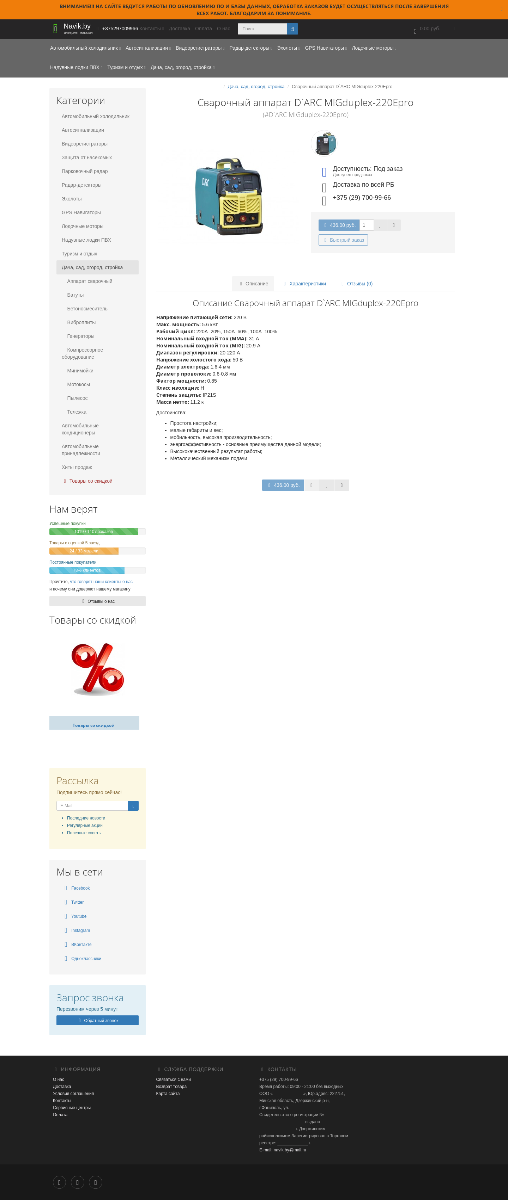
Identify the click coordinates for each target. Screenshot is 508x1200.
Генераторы (78, 336)
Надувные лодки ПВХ (76, 67)
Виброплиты (79, 322)
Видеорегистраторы (200, 48)
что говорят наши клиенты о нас (101, 581)
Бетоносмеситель (85, 308)
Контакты (62, 1100)
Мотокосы (76, 384)
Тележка (74, 412)
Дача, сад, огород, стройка (182, 67)
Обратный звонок (97, 1020)
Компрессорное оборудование (82, 353)
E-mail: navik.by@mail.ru (282, 1150)
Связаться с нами (173, 1079)
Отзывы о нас (97, 601)
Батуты (73, 295)
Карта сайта (168, 1093)
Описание (253, 283)
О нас (223, 28)
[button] (424, 29)
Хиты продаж (77, 467)
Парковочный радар (85, 171)
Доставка (179, 28)
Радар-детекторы (250, 48)
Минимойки (77, 370)
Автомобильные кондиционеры (80, 429)
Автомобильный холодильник (85, 48)
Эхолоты (288, 48)
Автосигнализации (148, 48)
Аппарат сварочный (87, 281)
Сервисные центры (72, 1107)
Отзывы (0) (356, 283)
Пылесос (75, 398)
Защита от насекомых (87, 157)
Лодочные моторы (374, 48)
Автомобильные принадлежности (81, 450)
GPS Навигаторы (326, 48)
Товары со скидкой (87, 481)
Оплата (203, 28)
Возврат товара (171, 1086)
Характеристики (304, 283)
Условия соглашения (73, 1093)
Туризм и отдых (126, 67)
